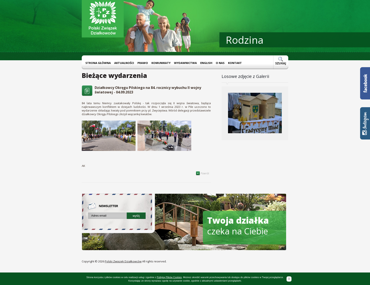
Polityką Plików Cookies (169, 277)
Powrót (202, 173)
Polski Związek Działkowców (123, 261)
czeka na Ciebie (238, 225)
